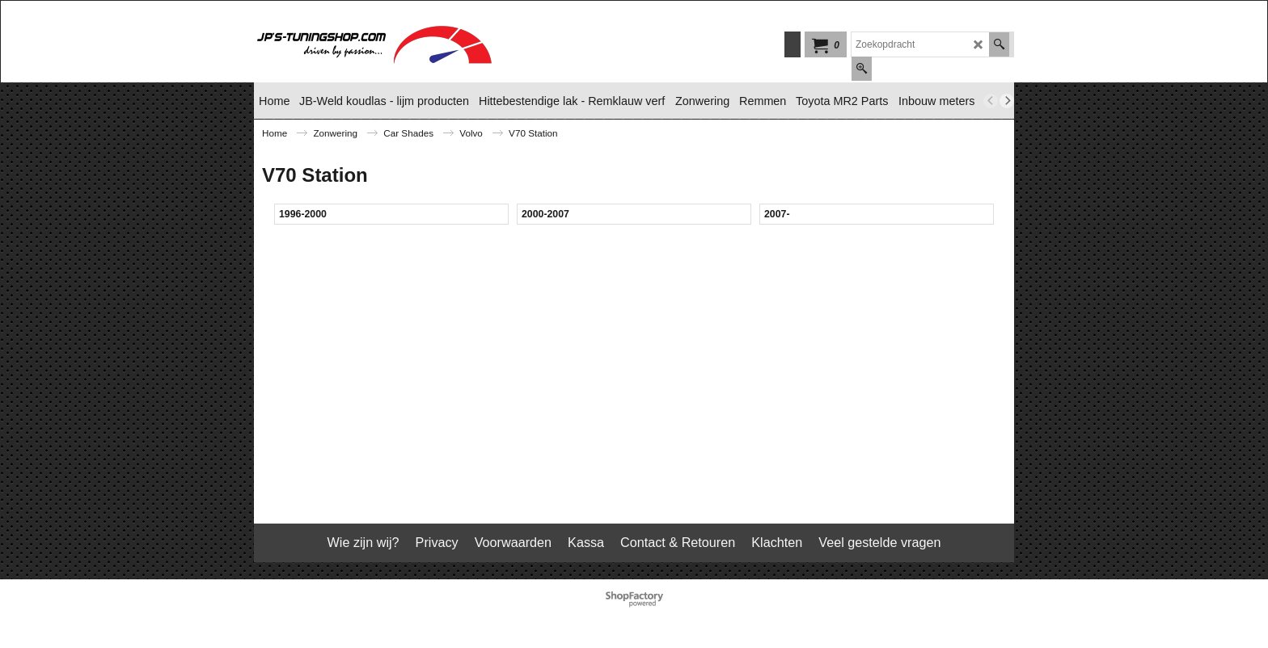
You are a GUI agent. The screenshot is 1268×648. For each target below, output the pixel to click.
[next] (1007, 101)
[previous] (990, 101)
